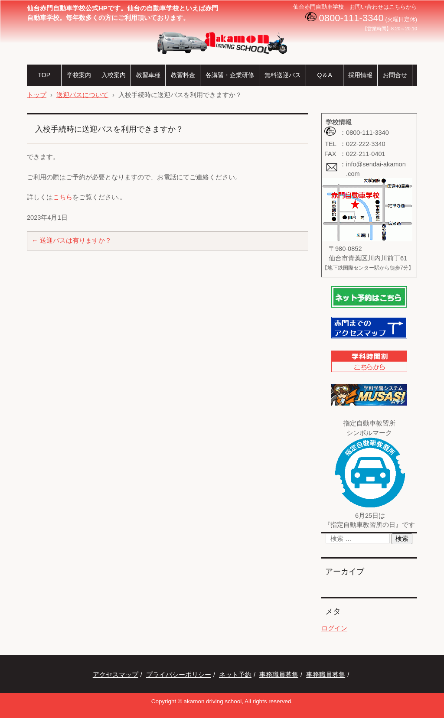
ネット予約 (235, 674)
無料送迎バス (282, 74)
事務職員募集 (278, 674)
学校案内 (79, 74)
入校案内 (113, 74)
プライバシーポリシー (178, 674)
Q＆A (324, 74)
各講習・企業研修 (230, 74)
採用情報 (360, 74)
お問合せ (395, 74)
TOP (44, 74)
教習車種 (148, 74)
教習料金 (183, 74)
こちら (62, 197)
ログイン (334, 628)
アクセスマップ (115, 674)
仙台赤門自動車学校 (196, 60)
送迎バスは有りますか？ (71, 240)
